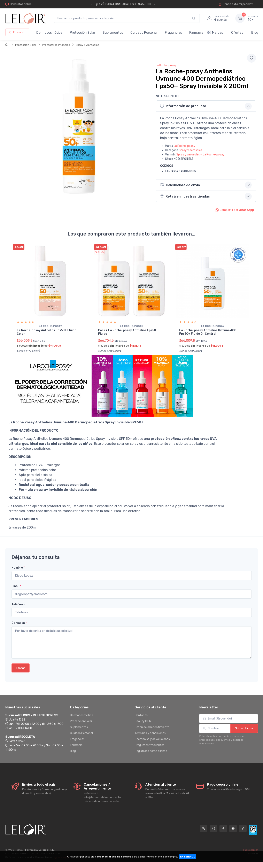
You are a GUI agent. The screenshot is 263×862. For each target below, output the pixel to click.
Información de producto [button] (183, 106)
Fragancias (173, 32)
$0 (253, 18)
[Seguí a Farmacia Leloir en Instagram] (213, 828)
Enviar (20, 667)
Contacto (141, 715)
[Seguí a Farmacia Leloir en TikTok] (243, 828)
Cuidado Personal (143, 32)
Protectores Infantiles (56, 44)
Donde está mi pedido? (235, 4)
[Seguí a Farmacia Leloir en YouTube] (233, 828)
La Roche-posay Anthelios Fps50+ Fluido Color (46, 332)
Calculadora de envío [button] (181, 185)
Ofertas (237, 32)
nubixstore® (250, 849)
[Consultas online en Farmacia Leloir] (203, 828)
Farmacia (196, 32)
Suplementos (113, 32)
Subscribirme (244, 728)
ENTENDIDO (187, 856)
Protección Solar (82, 32)
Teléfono (18, 604)
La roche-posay (50, 326)
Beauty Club (143, 721)
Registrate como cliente (151, 750)
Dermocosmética (49, 32)
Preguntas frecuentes (149, 744)
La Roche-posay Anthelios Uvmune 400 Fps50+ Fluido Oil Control (207, 332)
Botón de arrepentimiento (152, 727)
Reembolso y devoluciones (152, 738)
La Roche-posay (166, 65)
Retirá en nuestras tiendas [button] (185, 196)
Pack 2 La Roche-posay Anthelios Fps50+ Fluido (128, 332)
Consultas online (18, 4)
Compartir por (235, 210)
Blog (254, 32)
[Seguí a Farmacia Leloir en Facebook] (223, 828)
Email (16, 585)
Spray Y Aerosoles (87, 44)
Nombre (18, 567)
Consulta (19, 622)
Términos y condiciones (150, 732)
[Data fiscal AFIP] (253, 829)
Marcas (215, 32)
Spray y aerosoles (190, 150)
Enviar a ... (17, 32)
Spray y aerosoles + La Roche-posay (200, 154)
